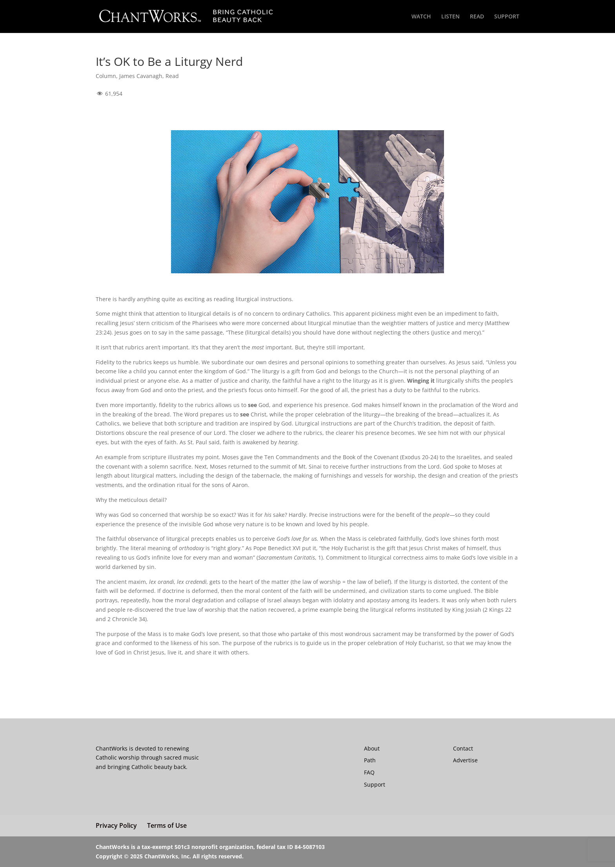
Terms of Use (167, 825)
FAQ (369, 772)
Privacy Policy (116, 825)
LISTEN (450, 17)
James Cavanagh (140, 76)
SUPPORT (506, 17)
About (372, 748)
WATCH (421, 17)
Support (374, 784)
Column (106, 76)
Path (370, 760)
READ (477, 17)
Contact (463, 748)
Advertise (465, 760)
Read (172, 76)
